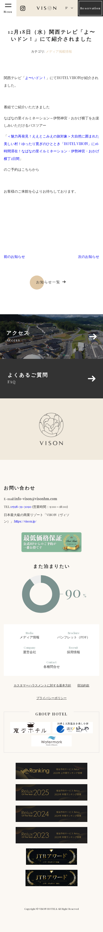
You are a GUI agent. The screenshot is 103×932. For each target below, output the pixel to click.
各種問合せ (51, 664)
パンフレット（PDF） (73, 635)
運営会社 (30, 649)
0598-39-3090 (21, 506)
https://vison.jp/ (25, 521)
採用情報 (73, 649)
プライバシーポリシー (51, 698)
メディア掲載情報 (59, 51)
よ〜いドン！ (35, 77)
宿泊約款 (83, 685)
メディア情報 (30, 635)
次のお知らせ (88, 256)
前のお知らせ (14, 256)
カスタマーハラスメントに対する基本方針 (42, 685)
